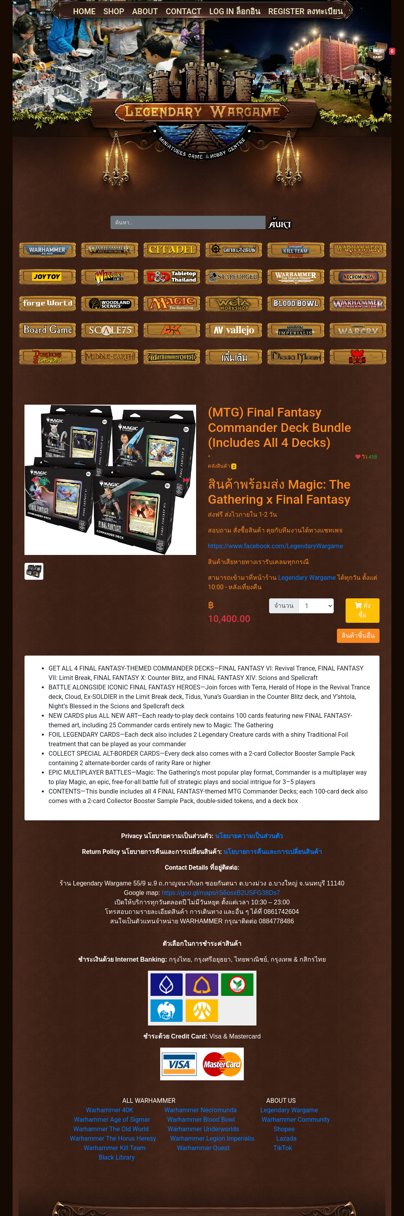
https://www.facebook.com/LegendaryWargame (275, 546)
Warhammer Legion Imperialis (212, 1138)
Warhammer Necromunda (201, 1110)
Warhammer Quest (203, 1148)
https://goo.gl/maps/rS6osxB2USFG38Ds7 (221, 892)
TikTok (282, 1148)
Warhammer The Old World (111, 1129)
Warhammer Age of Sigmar (112, 1119)
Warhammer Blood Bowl (201, 1119)
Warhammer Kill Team (115, 1148)
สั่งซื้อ (362, 610)
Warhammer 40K (109, 1110)
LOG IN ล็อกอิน (234, 11)
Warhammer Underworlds (203, 1129)
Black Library (117, 1157)
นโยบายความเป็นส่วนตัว (249, 836)
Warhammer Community (296, 1119)
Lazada (286, 1138)
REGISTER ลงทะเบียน (305, 11)
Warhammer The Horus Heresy (113, 1138)
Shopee (284, 1129)
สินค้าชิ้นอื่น (358, 635)
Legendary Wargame (307, 577)
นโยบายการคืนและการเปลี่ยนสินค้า (272, 851)
